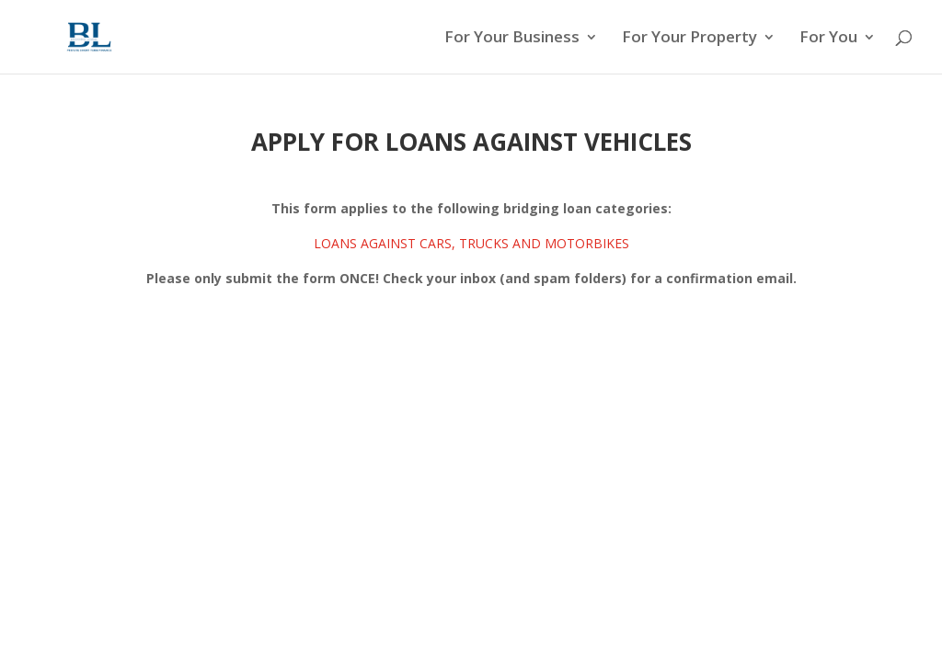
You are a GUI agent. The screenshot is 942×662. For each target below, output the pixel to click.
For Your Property (689, 38)
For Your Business (512, 38)
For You (828, 38)
